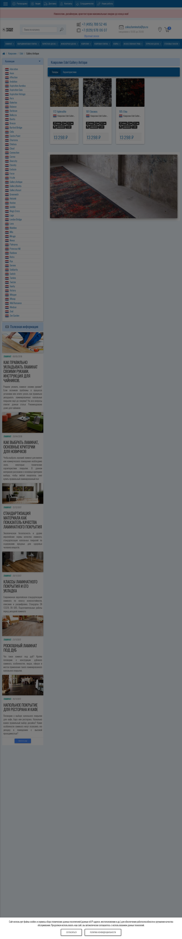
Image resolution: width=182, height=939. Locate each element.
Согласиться (71, 932)
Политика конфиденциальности (103, 932)
